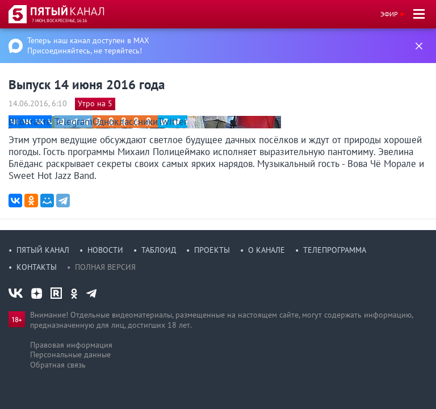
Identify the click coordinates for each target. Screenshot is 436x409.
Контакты (36, 267)
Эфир (389, 14)
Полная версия (105, 267)
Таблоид (158, 250)
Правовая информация (71, 345)
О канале (266, 250)
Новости (105, 250)
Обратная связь (58, 365)
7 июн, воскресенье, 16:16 (59, 20)
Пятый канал (42, 250)
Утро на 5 (95, 103)
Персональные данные (70, 354)
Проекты (212, 250)
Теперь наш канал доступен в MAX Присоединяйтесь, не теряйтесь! (88, 45)
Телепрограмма (334, 250)
